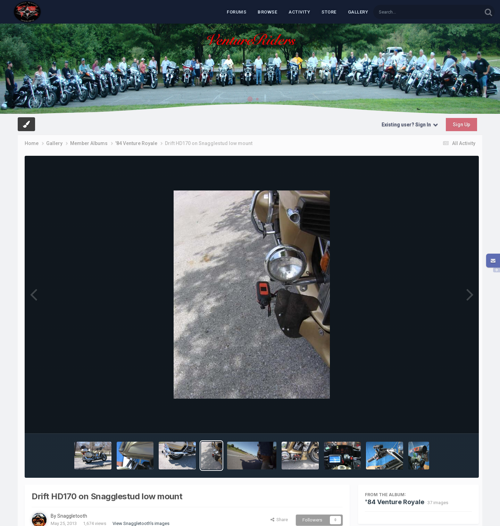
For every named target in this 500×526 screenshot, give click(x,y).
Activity (299, 12)
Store (329, 12)
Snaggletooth (72, 516)
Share (279, 519)
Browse (267, 12)
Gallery (358, 12)
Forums (236, 12)
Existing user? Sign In (410, 124)
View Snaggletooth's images (140, 523)
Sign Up (461, 124)
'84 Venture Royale (394, 502)
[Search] (409, 12)
